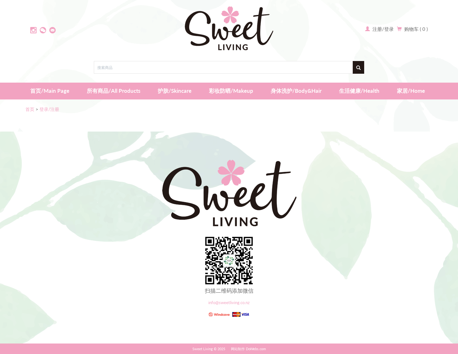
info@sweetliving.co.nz (229, 302)
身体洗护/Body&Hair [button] (296, 90)
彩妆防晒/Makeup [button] (231, 90)
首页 (29, 109)
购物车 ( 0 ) (416, 29)
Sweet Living (202, 349)
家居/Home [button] (411, 90)
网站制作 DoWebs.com (248, 349)
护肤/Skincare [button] (174, 90)
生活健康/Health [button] (359, 90)
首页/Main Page (49, 90)
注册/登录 (382, 29)
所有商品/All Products (113, 90)
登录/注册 (49, 109)
